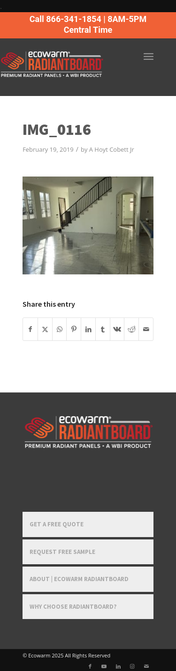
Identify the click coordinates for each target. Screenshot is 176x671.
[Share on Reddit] (131, 329)
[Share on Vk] (117, 329)
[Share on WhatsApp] (60, 329)
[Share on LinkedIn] (88, 329)
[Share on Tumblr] (103, 329)
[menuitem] (148, 56)
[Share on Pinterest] (74, 329)
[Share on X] (45, 329)
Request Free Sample (62, 552)
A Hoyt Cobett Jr (111, 149)
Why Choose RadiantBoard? (73, 607)
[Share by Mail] (146, 329)
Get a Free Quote (57, 524)
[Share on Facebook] (30, 329)
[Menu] (148, 56)
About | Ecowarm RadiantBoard (79, 579)
